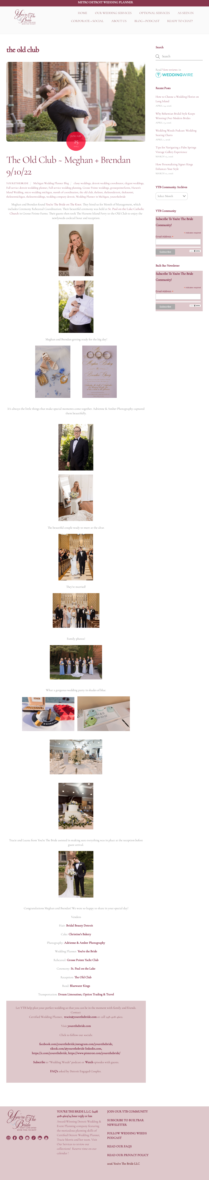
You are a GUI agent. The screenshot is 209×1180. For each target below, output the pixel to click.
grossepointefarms (120, 188)
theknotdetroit (112, 192)
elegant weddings (134, 183)
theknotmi (127, 192)
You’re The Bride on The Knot (63, 204)
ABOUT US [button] (119, 21)
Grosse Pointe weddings (96, 188)
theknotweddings (35, 196)
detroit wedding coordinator (107, 183)
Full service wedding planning (65, 188)
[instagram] (8, 1137)
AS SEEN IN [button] (186, 13)
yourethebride (17, 183)
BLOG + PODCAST (146, 21)
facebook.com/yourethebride (57, 1044)
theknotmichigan (15, 196)
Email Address (164, 236)
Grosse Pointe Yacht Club (82, 960)
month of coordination (65, 192)
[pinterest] (27, 1137)
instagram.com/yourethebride (93, 1044)
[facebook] (15, 1137)
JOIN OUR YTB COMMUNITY (127, 1111)
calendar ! (63, 1153)
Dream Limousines (69, 994)
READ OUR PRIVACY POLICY (127, 1155)
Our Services (64, 1144)
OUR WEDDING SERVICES (113, 13)
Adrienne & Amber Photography (84, 943)
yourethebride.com (79, 1026)
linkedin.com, (93, 1048)
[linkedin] (40, 1137)
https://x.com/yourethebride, (50, 1053)
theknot (98, 192)
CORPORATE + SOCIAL (87, 21)
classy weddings (82, 183)
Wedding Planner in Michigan (92, 196)
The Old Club (82, 977)
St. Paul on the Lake (83, 968)
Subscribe (39, 1062)
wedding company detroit (60, 196)
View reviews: (170, 69)
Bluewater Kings (80, 986)
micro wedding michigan (38, 192)
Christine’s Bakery (80, 934)
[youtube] (46, 1137)
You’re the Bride (87, 951)
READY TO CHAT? (180, 21)
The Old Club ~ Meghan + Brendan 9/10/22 (68, 165)
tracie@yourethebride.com (80, 1017)
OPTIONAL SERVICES (154, 13)
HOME (82, 13)
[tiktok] (34, 1137)
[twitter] (21, 1137)
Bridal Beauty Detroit (79, 925)
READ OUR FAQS (119, 1146)
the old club (86, 192)
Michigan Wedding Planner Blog (51, 183)
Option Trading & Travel (98, 994)
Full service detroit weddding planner (26, 188)
